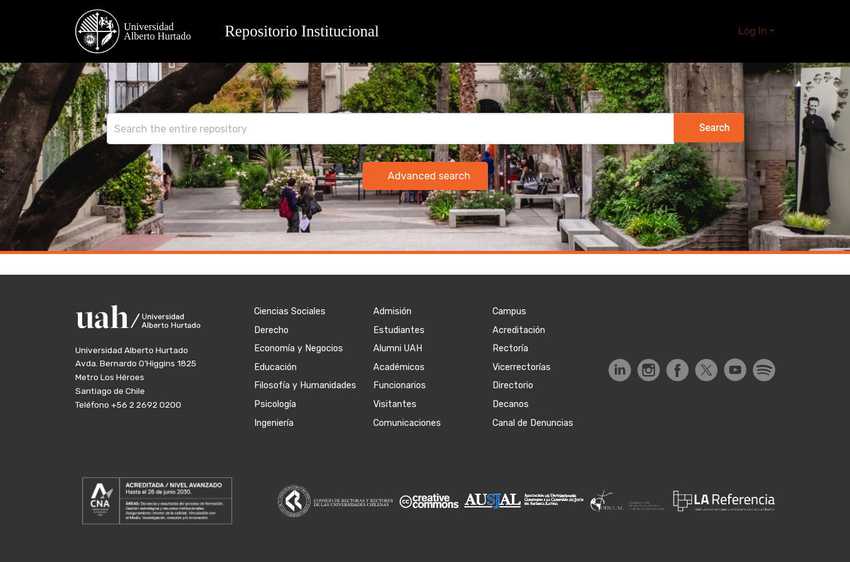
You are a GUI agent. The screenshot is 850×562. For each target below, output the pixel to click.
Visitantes (395, 404)
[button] (234, 31)
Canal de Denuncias (532, 423)
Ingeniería (274, 423)
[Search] (377, 128)
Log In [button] (754, 31)
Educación (275, 367)
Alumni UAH (397, 348)
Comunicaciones (407, 423)
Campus (509, 311)
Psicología (275, 404)
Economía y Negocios (298, 348)
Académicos (399, 367)
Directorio (512, 385)
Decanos (510, 404)
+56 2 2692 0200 (146, 405)
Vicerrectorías (521, 367)
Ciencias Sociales (290, 311)
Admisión (392, 311)
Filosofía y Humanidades (305, 385)
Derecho (271, 330)
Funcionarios (399, 385)
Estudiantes (399, 330)
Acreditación (518, 330)
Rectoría (510, 348)
